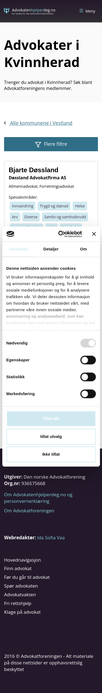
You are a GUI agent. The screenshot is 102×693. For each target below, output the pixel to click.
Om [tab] (83, 249)
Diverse (31, 216)
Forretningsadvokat (56, 186)
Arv (15, 216)
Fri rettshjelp (17, 603)
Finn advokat (18, 568)
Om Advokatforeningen (29, 510)
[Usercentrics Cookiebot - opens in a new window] (61, 234)
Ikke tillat (51, 454)
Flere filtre (55, 144)
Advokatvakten (20, 594)
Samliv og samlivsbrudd (65, 216)
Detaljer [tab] (51, 249)
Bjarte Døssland (33, 170)
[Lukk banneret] (94, 234)
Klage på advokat (22, 612)
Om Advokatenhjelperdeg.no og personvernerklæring (38, 497)
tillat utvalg (51, 436)
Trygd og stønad (54, 205)
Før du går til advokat (27, 577)
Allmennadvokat (23, 186)
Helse (80, 205)
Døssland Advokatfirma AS (37, 178)
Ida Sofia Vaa (50, 537)
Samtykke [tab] (18, 249)
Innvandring (22, 205)
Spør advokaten (21, 586)
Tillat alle (51, 418)
